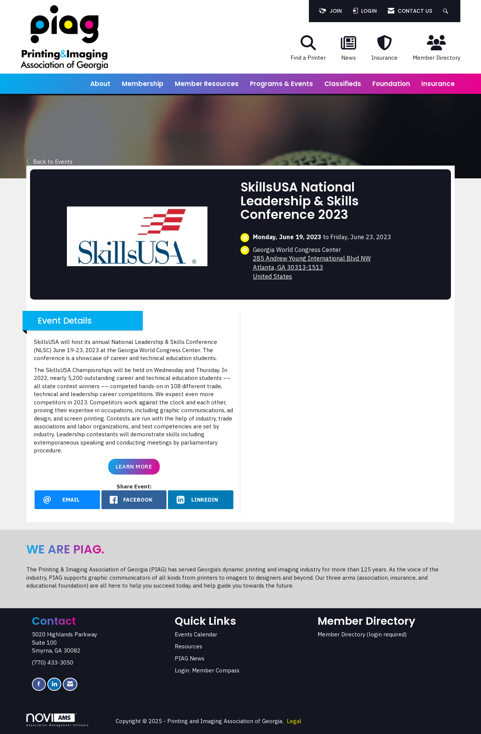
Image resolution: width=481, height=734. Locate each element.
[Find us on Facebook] (39, 684)
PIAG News (189, 658)
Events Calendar (196, 634)
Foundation (391, 83)
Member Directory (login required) (362, 634)
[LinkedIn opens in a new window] (200, 499)
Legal (294, 721)
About (100, 83)
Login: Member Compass (207, 670)
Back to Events (49, 161)
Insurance (438, 83)
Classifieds (342, 83)
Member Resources (207, 83)
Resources (188, 646)
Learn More (134, 466)
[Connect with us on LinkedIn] (54, 684)
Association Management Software (57, 720)
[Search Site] (446, 11)
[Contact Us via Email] (70, 684)
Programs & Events (281, 83)
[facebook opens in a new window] (134, 499)
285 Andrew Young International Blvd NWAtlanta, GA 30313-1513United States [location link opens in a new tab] (312, 267)
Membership (142, 83)
